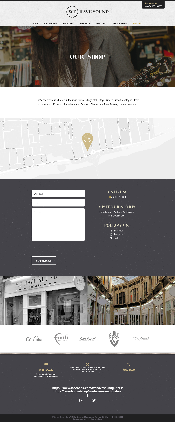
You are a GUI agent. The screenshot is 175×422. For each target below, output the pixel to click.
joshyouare (83, 419)
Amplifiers (101, 24)
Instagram (116, 234)
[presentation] (50, 247)
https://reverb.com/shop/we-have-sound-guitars (87, 391)
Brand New (68, 24)
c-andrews (98, 419)
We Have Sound (87, 12)
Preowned (85, 24)
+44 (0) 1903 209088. (116, 417)
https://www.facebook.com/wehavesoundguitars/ (87, 388)
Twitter (115, 238)
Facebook (116, 231)
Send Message (44, 261)
